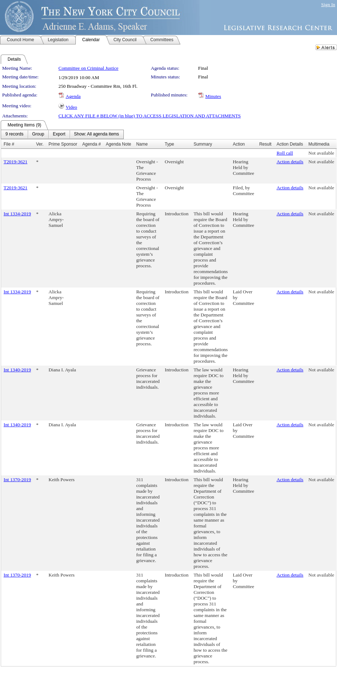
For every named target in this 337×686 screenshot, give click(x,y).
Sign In (328, 4)
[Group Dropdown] (38, 134)
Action (239, 144)
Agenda (73, 96)
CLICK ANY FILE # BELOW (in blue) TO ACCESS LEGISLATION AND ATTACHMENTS (149, 115)
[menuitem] (14, 134)
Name (142, 144)
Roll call (284, 153)
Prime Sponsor (63, 144)
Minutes (213, 96)
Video (71, 107)
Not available (321, 153)
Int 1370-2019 (17, 479)
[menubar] (62, 134)
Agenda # (91, 144)
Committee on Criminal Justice (88, 68)
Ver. (40, 144)
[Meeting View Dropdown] (96, 134)
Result (265, 144)
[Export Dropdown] (59, 134)
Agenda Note (118, 144)
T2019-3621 (15, 161)
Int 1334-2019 (17, 213)
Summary (202, 144)
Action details (289, 161)
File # (9, 144)
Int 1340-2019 (17, 369)
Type (169, 144)
